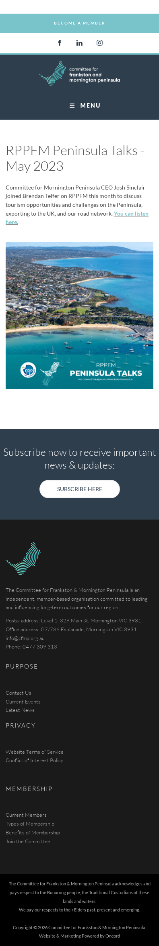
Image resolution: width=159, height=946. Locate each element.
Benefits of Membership (33, 832)
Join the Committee (28, 841)
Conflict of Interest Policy (34, 760)
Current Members (26, 814)
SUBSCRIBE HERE (79, 484)
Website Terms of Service (35, 751)
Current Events (23, 701)
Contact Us (18, 692)
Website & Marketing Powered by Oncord (79, 935)
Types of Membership (30, 823)
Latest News (20, 710)
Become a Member (79, 17)
